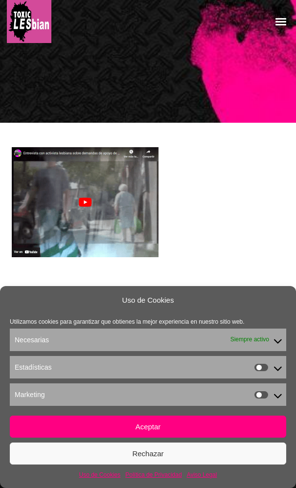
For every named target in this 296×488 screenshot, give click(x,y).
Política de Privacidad (153, 474)
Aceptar (148, 426)
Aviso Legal (202, 474)
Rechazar (147, 453)
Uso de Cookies (100, 474)
